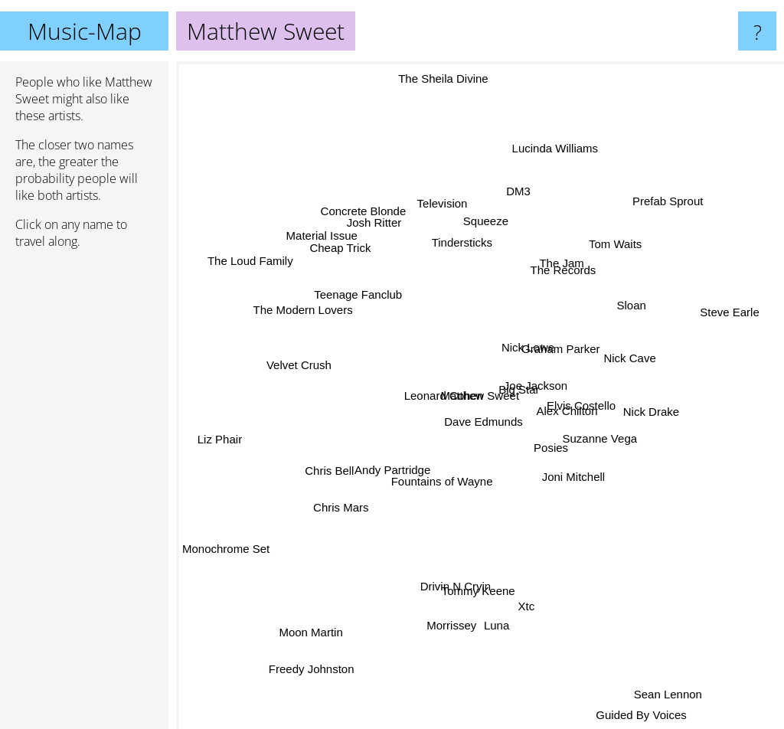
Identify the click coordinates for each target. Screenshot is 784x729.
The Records (565, 289)
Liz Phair (211, 439)
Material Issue (333, 243)
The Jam (566, 238)
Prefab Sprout (651, 217)
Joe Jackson (524, 375)
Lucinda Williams (544, 159)
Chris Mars (346, 501)
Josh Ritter (386, 248)
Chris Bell (327, 469)
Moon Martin (332, 621)
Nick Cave (618, 364)
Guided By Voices (638, 717)
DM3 (524, 194)
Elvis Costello (599, 419)
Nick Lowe (536, 306)
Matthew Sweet (480, 395)
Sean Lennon (652, 671)
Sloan (628, 305)
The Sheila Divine (450, 90)
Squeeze (470, 198)
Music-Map (85, 31)
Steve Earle (719, 320)
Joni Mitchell (570, 492)
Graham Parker (575, 334)
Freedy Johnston (318, 662)
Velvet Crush (298, 361)
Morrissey (442, 649)
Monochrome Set (226, 555)
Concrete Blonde (376, 231)
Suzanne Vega (597, 472)
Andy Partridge (394, 462)
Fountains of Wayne (445, 477)
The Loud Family (262, 253)
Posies (551, 431)
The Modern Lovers (307, 316)
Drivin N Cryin (459, 566)
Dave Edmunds (452, 429)
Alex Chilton (571, 395)
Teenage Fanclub (354, 277)
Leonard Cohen (422, 384)
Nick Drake (666, 393)
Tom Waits (606, 240)
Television (452, 213)
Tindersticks (453, 243)
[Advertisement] (84, 495)
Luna (496, 609)
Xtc (534, 639)
